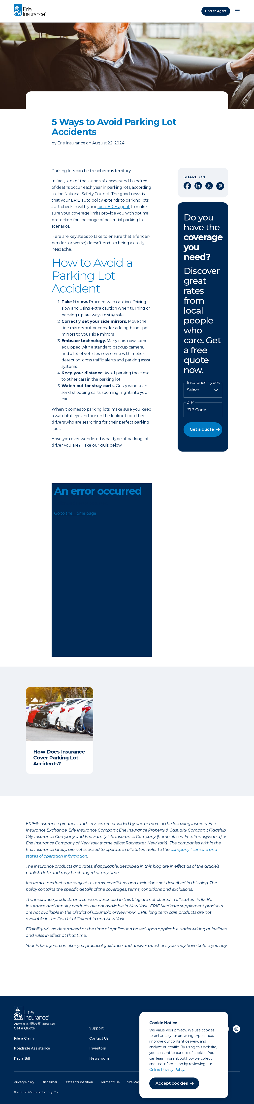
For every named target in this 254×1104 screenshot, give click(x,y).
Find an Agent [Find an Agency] (215, 11)
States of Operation (79, 1082)
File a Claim (24, 1038)
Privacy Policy (24, 1082)
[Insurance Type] (203, 390)
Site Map (133, 1082)
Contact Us (99, 1038)
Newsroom (99, 1058)
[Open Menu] (237, 11)
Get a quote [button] (202, 429)
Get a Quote (24, 1028)
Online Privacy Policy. (167, 1069)
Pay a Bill (22, 1058)
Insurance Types (203, 383)
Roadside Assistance (32, 1048)
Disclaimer (49, 1082)
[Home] (31, 10)
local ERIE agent (113, 206)
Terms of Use (110, 1082)
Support (96, 1028)
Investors (97, 1048)
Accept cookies (172, 1083)
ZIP (190, 402)
